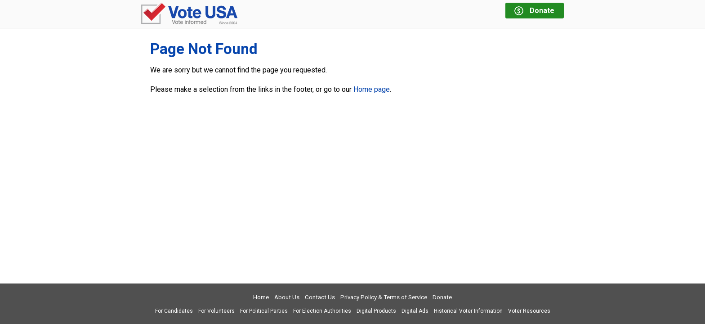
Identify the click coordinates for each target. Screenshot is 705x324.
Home (261, 297)
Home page (371, 89)
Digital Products (376, 311)
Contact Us (320, 297)
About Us (286, 297)
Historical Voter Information (468, 311)
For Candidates (174, 311)
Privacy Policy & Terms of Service (383, 297)
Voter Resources (529, 311)
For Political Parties (264, 311)
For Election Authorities (322, 311)
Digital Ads (415, 311)
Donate (442, 297)
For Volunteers (216, 311)
